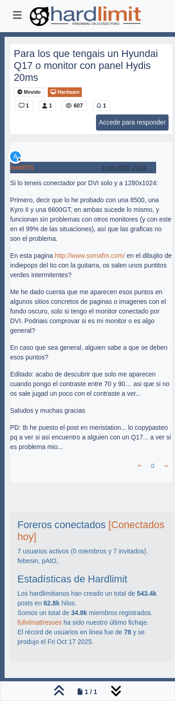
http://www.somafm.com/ (89, 255)
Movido (29, 92)
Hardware (64, 92)
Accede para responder (132, 122)
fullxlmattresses (39, 622)
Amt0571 (22, 168)
